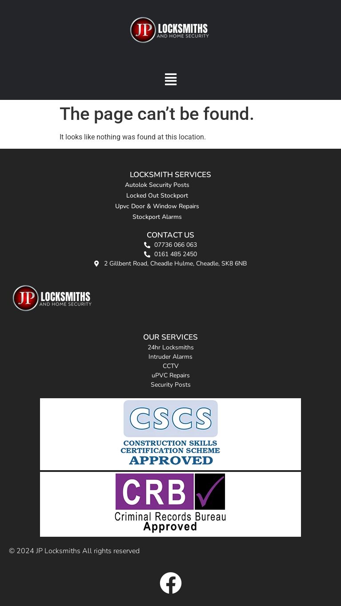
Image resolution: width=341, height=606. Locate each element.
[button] (170, 79)
